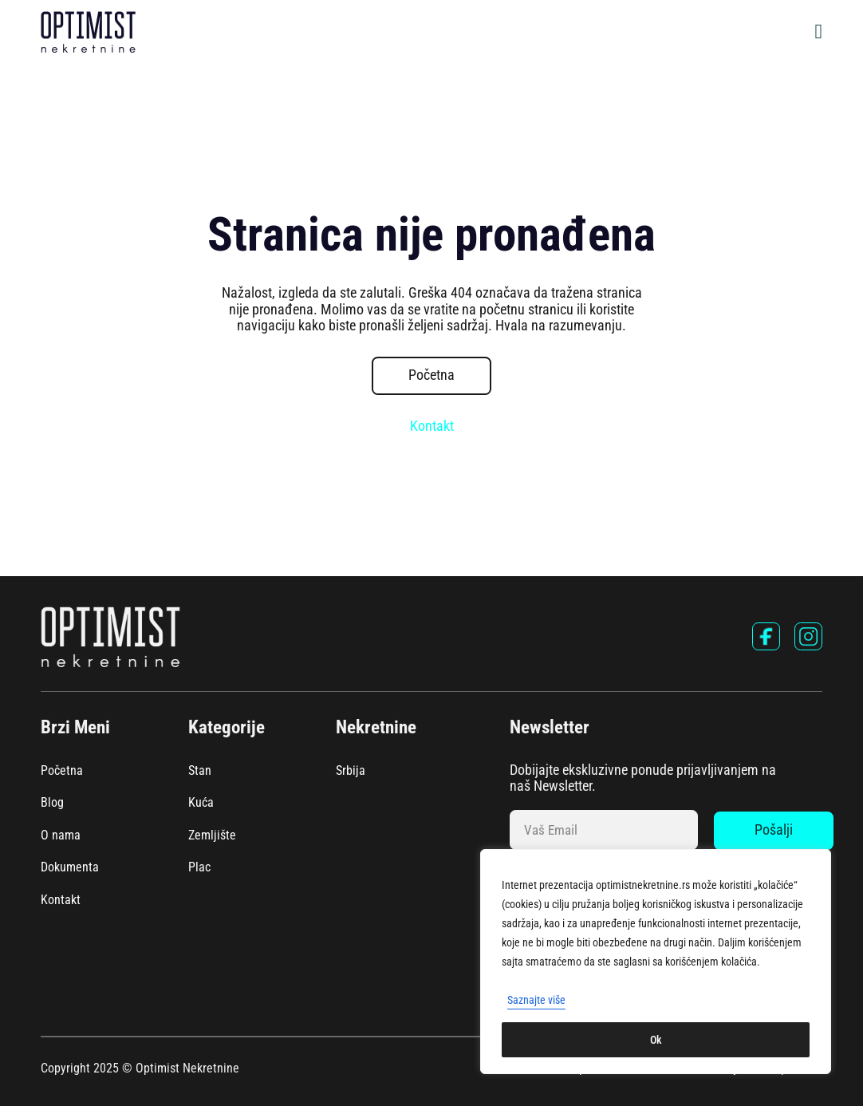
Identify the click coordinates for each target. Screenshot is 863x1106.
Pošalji (774, 830)
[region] (655, 961)
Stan (199, 771)
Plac (199, 868)
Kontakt (432, 426)
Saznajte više (536, 999)
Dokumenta (70, 868)
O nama (61, 836)
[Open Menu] (819, 32)
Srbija (350, 771)
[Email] (604, 830)
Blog (52, 803)
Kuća (201, 803)
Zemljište (212, 836)
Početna (431, 375)
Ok (656, 1039)
